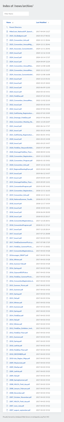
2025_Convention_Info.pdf (17, 40)
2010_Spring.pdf (14, 341)
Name (8, 22)
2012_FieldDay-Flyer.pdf (17, 333)
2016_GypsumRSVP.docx (17, 272)
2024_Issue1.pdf (14, 62)
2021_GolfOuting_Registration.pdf (20, 135)
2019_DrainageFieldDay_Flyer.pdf (20, 182)
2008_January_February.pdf (18, 388)
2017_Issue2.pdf (14, 234)
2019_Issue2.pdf (14, 173)
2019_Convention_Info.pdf (17, 195)
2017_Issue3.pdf (14, 229)
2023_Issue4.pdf (14, 79)
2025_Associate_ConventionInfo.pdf (20, 49)
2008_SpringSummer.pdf (17, 380)
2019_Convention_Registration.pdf (20, 191)
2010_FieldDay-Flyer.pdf (17, 350)
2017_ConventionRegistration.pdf (20, 251)
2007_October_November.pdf (18, 397)
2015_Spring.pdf (14, 294)
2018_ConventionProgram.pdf (19, 225)
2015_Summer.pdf (14, 290)
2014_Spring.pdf (14, 311)
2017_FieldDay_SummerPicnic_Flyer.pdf (20, 247)
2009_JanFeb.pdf (14, 371)
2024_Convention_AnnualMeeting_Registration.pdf (20, 66)
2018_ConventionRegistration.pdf (20, 221)
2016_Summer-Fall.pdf (16, 264)
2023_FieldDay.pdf (14, 96)
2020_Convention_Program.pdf (19, 160)
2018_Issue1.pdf (14, 216)
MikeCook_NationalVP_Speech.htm (20, 31)
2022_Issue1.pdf (14, 109)
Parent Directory (14, 27)
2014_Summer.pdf (14, 307)
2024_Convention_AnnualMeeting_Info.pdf (20, 70)
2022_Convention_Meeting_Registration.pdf (20, 122)
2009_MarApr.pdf (14, 367)
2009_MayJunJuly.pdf (15, 363)
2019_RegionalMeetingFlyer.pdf (19, 169)
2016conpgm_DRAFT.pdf (17, 255)
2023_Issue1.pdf (14, 92)
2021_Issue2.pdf (14, 126)
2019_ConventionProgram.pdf (19, 186)
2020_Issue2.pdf (14, 139)
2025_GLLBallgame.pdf (16, 36)
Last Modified (41, 22)
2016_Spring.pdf (14, 268)
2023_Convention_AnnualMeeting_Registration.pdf (20, 100)
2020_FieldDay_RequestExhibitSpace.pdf (20, 148)
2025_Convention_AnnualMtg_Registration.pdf (20, 44)
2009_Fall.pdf (12, 376)
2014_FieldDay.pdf (14, 315)
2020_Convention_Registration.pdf (20, 156)
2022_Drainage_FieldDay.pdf (18, 118)
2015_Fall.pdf (12, 298)
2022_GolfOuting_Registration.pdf (20, 113)
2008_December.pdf (15, 393)
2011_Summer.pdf (14, 337)
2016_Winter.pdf (14, 259)
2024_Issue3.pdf (14, 53)
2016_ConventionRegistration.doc (20, 281)
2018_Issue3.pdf (14, 208)
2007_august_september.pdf (18, 410)
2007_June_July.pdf (15, 406)
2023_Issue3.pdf (14, 83)
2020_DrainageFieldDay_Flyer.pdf (20, 152)
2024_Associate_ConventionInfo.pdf (20, 75)
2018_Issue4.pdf (14, 204)
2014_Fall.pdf (12, 320)
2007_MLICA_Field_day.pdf (18, 401)
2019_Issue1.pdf (14, 178)
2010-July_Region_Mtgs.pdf (18, 358)
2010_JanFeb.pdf (14, 346)
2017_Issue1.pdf (14, 238)
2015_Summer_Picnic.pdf (17, 285)
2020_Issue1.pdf (14, 143)
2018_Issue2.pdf (14, 212)
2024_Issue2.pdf (14, 57)
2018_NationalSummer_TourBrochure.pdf (20, 199)
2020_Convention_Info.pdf (17, 165)
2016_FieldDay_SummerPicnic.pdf (20, 277)
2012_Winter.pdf (14, 324)
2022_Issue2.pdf (14, 105)
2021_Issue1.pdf (14, 130)
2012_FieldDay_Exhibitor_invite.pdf (20, 328)
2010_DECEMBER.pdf (16, 354)
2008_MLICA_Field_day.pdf (18, 384)
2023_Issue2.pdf (14, 87)
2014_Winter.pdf (14, 303)
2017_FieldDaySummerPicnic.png (20, 242)
